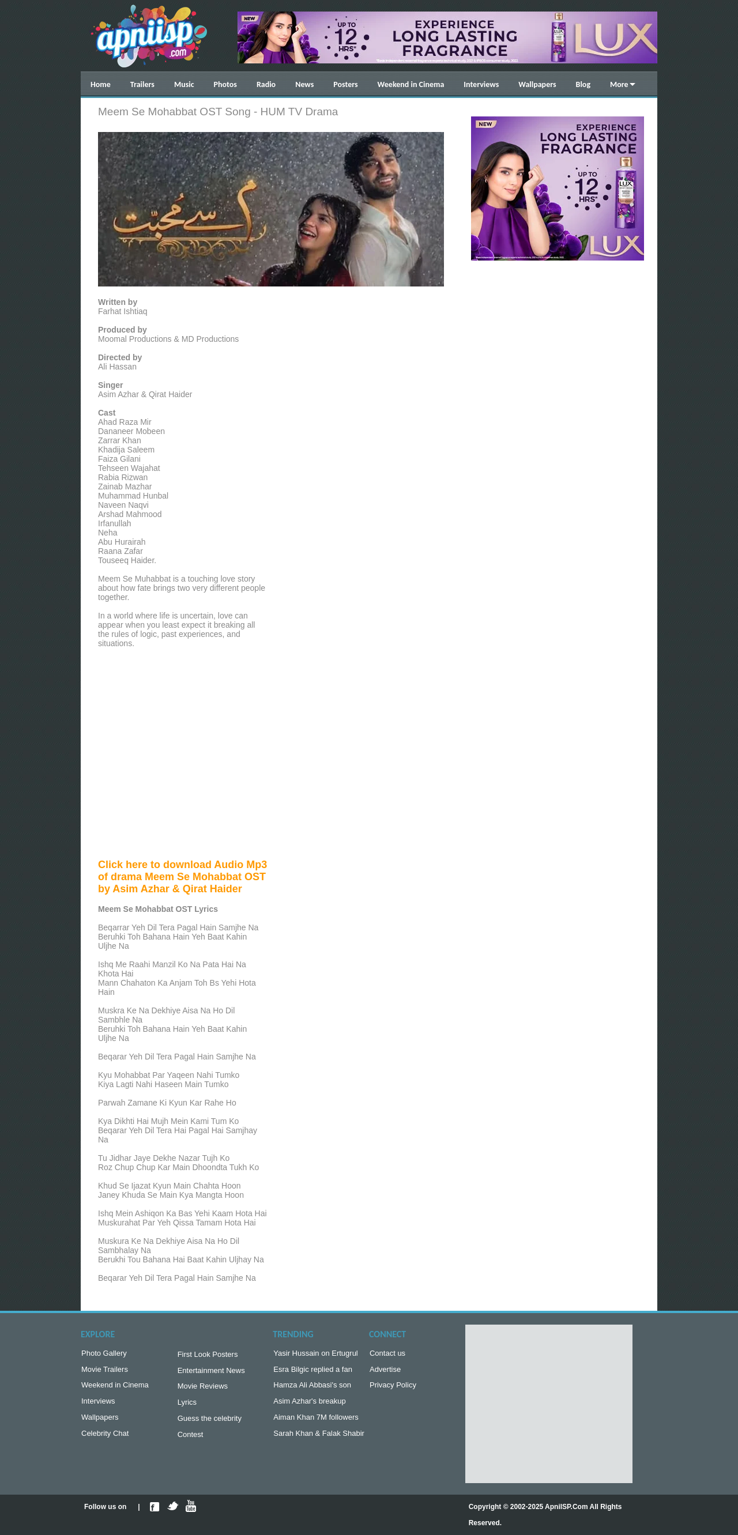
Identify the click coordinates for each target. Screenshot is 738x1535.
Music (184, 84)
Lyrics (187, 1406)
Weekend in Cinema (411, 84)
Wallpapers (537, 84)
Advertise (385, 1371)
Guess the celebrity (210, 1424)
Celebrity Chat (105, 1440)
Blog (583, 84)
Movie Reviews (203, 1389)
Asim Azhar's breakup (309, 1405)
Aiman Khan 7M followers (315, 1423)
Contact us (387, 1354)
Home (101, 84)
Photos (225, 84)
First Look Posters (208, 1355)
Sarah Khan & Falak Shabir (318, 1440)
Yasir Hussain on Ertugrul (315, 1354)
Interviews (481, 84)
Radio (266, 84)
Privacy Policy (393, 1388)
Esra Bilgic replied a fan (312, 1371)
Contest (191, 1441)
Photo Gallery (104, 1354)
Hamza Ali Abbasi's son (312, 1388)
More (619, 84)
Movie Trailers (104, 1371)
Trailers (142, 84)
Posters (345, 84)
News (304, 84)
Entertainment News (211, 1372)
